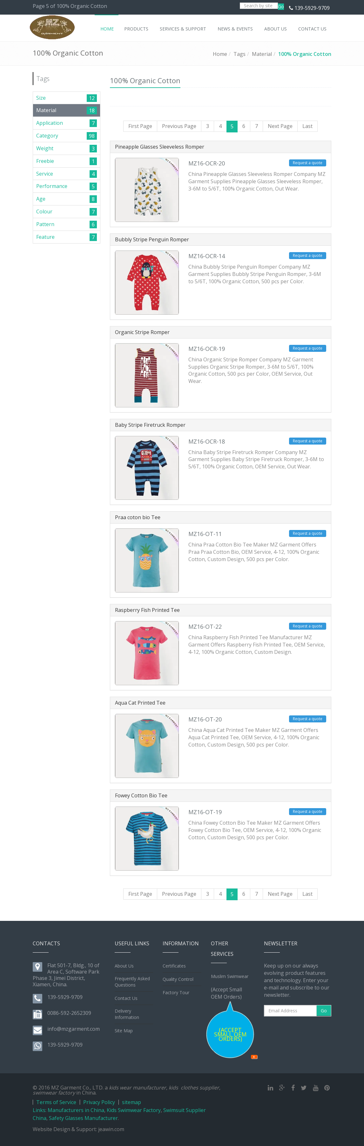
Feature (45, 236)
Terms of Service (56, 1102)
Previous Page (179, 126)
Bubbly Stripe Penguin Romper (152, 239)
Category (47, 135)
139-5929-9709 (312, 7)
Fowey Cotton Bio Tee (141, 795)
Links (39, 1110)
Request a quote (307, 162)
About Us (124, 966)
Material (262, 53)
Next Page (280, 126)
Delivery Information (127, 1014)
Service (44, 173)
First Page (140, 126)
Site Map (124, 1031)
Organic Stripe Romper (142, 332)
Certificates (174, 966)
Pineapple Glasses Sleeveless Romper (159, 146)
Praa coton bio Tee (137, 517)
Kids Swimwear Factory (134, 1110)
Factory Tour (176, 992)
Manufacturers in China (76, 1110)
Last (307, 126)
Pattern (45, 224)
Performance (51, 186)
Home (220, 53)
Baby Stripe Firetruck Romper (150, 424)
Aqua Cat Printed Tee (140, 702)
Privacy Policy (99, 1102)
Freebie (45, 160)
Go (281, 6)
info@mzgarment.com (73, 1028)
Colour (44, 211)
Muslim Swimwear (229, 976)
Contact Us (126, 998)
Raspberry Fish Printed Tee (147, 610)
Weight (44, 148)
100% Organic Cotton (304, 53)
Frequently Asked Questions (132, 981)
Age (40, 198)
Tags (239, 53)
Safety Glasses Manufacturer (83, 1118)
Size (41, 97)
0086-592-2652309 (69, 1012)
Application (49, 122)
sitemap (131, 1102)
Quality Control (178, 979)
